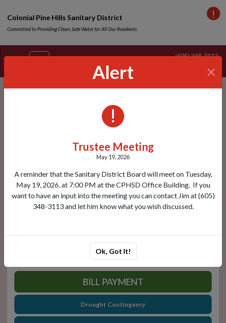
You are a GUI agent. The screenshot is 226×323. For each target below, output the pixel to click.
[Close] (211, 72)
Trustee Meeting (113, 146)
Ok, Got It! (113, 251)
